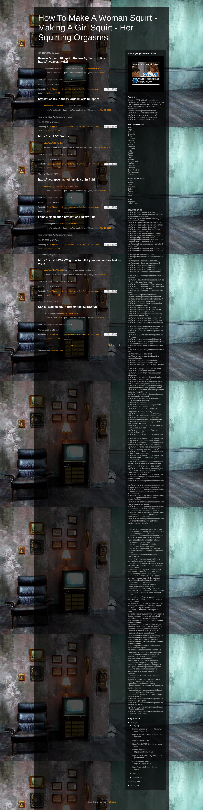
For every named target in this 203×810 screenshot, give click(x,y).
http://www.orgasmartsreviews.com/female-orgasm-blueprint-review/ (145, 215)
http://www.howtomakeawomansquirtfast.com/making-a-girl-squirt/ (145, 699)
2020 (132, 723)
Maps (130, 185)
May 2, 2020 (105, 318)
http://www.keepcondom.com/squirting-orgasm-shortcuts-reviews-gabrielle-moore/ (145, 418)
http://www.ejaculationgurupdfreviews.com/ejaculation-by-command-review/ (146, 287)
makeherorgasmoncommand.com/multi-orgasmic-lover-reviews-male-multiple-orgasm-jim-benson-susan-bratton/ (144, 656)
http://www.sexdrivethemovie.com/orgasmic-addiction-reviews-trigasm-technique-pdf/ (145, 382)
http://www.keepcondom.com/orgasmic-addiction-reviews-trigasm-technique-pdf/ (144, 414)
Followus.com (133, 172)
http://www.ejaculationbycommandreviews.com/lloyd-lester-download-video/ (146, 281)
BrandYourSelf (133, 170)
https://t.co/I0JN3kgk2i (94, 68)
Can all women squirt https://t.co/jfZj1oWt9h (67, 306)
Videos (130, 183)
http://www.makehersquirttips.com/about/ (144, 318)
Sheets (130, 193)
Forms (130, 191)
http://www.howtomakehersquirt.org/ (142, 115)
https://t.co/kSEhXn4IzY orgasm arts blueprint (68, 98)
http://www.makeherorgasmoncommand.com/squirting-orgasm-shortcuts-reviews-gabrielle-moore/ (146, 497)
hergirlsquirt (49, 93)
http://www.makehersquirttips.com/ (141, 311)
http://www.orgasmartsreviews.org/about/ (144, 233)
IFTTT (57, 93)
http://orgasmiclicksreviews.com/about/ (143, 261)
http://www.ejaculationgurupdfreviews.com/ (145, 284)
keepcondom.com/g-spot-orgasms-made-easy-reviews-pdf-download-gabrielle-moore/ (146, 589)
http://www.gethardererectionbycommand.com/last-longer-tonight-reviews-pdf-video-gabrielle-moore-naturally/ (145, 476)
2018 (132, 785)
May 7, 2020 (105, 274)
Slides (130, 189)
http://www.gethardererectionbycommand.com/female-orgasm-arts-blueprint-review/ (145, 444)
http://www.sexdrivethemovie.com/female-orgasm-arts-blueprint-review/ (144, 378)
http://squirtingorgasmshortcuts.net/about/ (144, 297)
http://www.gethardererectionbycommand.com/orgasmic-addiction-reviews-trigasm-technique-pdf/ (145, 457)
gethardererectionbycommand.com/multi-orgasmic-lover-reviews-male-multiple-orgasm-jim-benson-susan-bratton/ (144, 631)
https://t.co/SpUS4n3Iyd (53, 186)
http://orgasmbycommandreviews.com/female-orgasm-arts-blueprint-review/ (145, 241)
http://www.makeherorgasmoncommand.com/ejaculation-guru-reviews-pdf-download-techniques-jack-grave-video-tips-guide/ (146, 508)
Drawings (131, 187)
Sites (130, 195)
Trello (130, 151)
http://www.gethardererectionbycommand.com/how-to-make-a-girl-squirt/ (145, 452)
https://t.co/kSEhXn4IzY (53, 106)
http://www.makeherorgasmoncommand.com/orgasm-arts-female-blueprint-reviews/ (146, 486)
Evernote (131, 134)
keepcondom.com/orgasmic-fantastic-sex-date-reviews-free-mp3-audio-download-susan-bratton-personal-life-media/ (145, 571)
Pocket (130, 144)
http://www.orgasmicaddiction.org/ (141, 265)
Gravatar (131, 174)
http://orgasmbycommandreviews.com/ (143, 238)
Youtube (131, 164)
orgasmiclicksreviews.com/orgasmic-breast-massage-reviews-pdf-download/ (145, 691)
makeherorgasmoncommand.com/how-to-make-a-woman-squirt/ (145, 647)
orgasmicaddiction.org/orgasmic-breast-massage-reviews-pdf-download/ (144, 680)
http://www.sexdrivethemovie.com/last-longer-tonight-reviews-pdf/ (143, 399)
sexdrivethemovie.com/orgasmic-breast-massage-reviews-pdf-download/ (144, 545)
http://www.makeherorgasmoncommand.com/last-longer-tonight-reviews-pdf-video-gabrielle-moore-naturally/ (146, 521)
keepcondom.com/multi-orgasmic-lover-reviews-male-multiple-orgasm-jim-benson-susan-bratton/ (145, 599)
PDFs (130, 199)
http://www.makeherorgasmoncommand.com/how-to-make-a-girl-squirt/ (146, 503)
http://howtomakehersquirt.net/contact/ (143, 362)
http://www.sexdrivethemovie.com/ (141, 371)
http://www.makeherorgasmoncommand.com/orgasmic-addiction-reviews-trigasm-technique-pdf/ (146, 491)
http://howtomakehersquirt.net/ (140, 354)
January (136, 777)
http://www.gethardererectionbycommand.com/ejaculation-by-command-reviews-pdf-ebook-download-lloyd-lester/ (145, 470)
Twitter (130, 155)
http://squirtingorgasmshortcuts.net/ (142, 111)
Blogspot (131, 202)
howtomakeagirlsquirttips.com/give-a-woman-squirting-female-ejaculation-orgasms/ (143, 671)
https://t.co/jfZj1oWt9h (70, 313)
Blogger (131, 159)
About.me (131, 166)
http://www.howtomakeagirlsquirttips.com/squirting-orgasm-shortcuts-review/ (146, 342)
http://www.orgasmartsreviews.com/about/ (145, 223)
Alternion (131, 168)
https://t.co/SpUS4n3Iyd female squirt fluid (66, 179)
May (135, 726)
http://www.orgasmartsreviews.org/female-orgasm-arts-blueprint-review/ (145, 230)
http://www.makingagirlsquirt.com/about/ (144, 307)
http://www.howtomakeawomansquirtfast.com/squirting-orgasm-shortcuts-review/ (145, 327)
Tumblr (130, 153)
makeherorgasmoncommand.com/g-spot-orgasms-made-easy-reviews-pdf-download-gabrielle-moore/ (145, 641)
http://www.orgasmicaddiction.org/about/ (144, 267)
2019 (132, 782)
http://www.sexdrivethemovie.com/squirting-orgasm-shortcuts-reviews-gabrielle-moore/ (145, 386)
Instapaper (132, 138)
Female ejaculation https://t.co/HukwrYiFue (66, 216)
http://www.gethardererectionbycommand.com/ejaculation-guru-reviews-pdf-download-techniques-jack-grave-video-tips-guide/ (145, 464)
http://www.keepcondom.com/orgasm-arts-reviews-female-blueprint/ (145, 406)
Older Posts (114, 345)
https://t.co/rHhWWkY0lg (54, 270)
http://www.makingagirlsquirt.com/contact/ (144, 309)
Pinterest (131, 147)
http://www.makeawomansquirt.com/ (142, 117)
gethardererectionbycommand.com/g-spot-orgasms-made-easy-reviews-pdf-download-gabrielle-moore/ (145, 620)
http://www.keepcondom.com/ (140, 402)
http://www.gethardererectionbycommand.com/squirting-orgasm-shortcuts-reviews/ (145, 448)
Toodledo (131, 149)
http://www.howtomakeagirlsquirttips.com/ (144, 339)
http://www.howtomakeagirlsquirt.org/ (142, 113)
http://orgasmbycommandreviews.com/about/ (146, 248)
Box (129, 128)
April (135, 774)
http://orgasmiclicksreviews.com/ (141, 254)
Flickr (130, 136)
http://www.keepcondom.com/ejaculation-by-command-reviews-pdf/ (145, 427)
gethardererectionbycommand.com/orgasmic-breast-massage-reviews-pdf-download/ (146, 615)
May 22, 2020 (105, 73)
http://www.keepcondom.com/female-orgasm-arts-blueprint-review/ (143, 410)
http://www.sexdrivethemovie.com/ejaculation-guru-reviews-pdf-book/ (146, 391)
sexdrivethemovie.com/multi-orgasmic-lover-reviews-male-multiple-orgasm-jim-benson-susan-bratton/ (145, 565)
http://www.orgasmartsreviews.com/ (142, 212)
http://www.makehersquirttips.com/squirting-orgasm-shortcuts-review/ (145, 315)
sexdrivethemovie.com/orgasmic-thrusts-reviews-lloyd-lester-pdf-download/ (144, 560)
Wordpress (132, 157)
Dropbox (131, 132)
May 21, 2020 (105, 110)
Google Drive (133, 161)
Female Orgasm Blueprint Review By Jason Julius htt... (147, 730)
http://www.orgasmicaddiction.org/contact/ (144, 269)
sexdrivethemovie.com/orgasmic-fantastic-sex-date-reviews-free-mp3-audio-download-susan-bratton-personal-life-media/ (146, 531)
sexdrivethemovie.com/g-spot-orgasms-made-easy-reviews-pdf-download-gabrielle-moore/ (145, 550)
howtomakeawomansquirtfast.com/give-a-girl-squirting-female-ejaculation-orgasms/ (144, 666)
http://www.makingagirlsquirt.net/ (141, 119)
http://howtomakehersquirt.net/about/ (142, 360)
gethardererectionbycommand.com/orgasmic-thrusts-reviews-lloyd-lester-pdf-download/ (146, 625)
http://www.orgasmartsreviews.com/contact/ (145, 225)
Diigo (130, 130)
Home (72, 345)
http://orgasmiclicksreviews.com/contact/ (144, 263)
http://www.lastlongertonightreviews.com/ (144, 369)
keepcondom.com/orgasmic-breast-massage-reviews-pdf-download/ (142, 585)
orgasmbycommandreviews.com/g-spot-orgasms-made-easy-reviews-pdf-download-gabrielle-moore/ (145, 686)
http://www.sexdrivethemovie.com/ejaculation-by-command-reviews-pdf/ (146, 395)
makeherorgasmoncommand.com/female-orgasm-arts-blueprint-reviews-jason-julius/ (145, 651)
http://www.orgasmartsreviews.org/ (142, 227)
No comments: (94, 89)
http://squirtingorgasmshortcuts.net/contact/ (145, 299)
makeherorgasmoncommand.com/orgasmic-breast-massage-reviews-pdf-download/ (145, 636)
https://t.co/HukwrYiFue (69, 224)
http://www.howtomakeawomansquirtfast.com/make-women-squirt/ (145, 712)
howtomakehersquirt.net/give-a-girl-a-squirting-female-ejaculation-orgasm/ (143, 661)
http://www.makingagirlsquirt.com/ (141, 301)
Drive (130, 180)
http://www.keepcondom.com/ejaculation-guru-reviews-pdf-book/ (144, 422)
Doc (129, 197)
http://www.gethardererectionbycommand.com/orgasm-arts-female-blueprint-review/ (145, 439)
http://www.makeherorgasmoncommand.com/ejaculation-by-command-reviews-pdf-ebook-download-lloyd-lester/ (146, 514)
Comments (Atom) (56, 351)
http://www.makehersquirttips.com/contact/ (145, 320)
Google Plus (133, 204)
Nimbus (131, 140)
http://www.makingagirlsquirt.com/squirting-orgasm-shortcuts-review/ (145, 304)
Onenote (131, 142)
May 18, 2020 (105, 191)
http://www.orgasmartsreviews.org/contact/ (145, 235)
